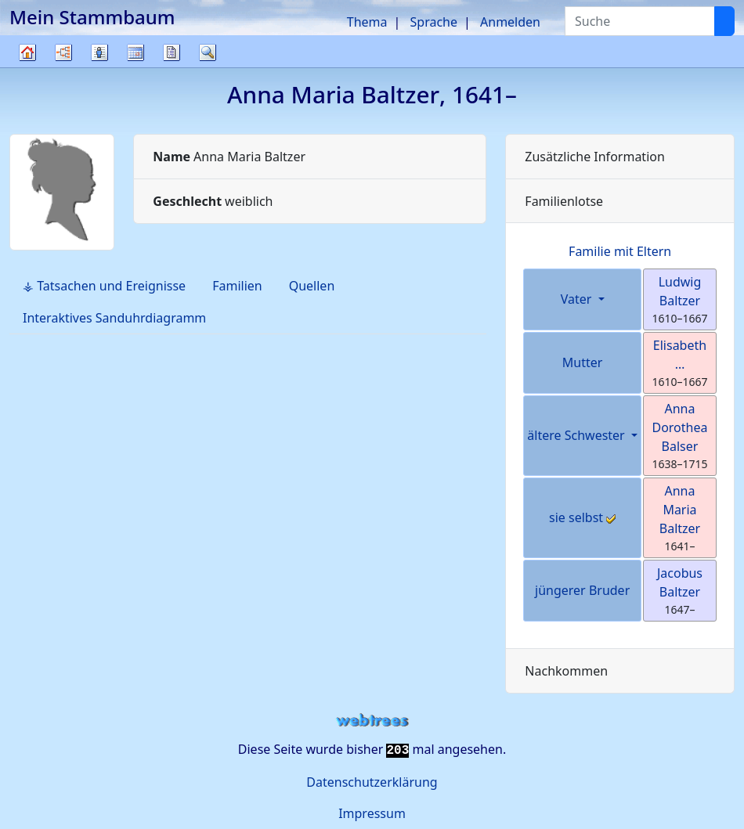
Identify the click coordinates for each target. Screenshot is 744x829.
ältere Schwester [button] (577, 435)
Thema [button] (367, 22)
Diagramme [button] (63, 52)
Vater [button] (578, 299)
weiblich (213, 201)
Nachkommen (566, 670)
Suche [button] (207, 52)
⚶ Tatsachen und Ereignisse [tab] (104, 285)
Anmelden (510, 22)
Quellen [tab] (312, 285)
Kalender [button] (135, 52)
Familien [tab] (237, 285)
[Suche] (724, 21)
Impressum (372, 813)
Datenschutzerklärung (371, 782)
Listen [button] (99, 52)
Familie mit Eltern (620, 251)
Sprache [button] (433, 22)
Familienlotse (564, 201)
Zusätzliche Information (595, 156)
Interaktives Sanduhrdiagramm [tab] (114, 317)
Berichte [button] (171, 52)
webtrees (372, 720)
